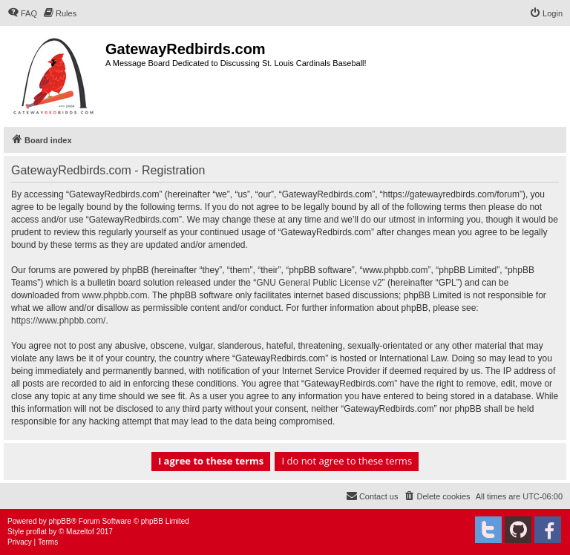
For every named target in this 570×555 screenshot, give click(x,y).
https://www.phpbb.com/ (58, 320)
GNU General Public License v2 (318, 283)
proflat (36, 532)
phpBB (60, 521)
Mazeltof (80, 532)
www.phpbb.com (114, 295)
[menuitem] (22, 13)
